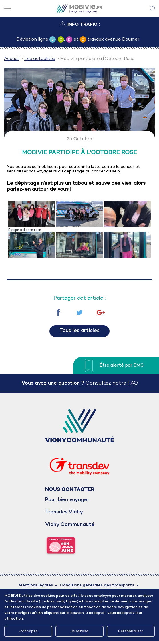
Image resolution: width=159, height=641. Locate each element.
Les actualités (39, 59)
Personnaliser (130, 631)
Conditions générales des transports (97, 585)
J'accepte (28, 631)
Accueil (11, 59)
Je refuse (79, 631)
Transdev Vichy (64, 512)
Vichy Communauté (69, 524)
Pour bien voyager (67, 499)
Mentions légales (36, 585)
